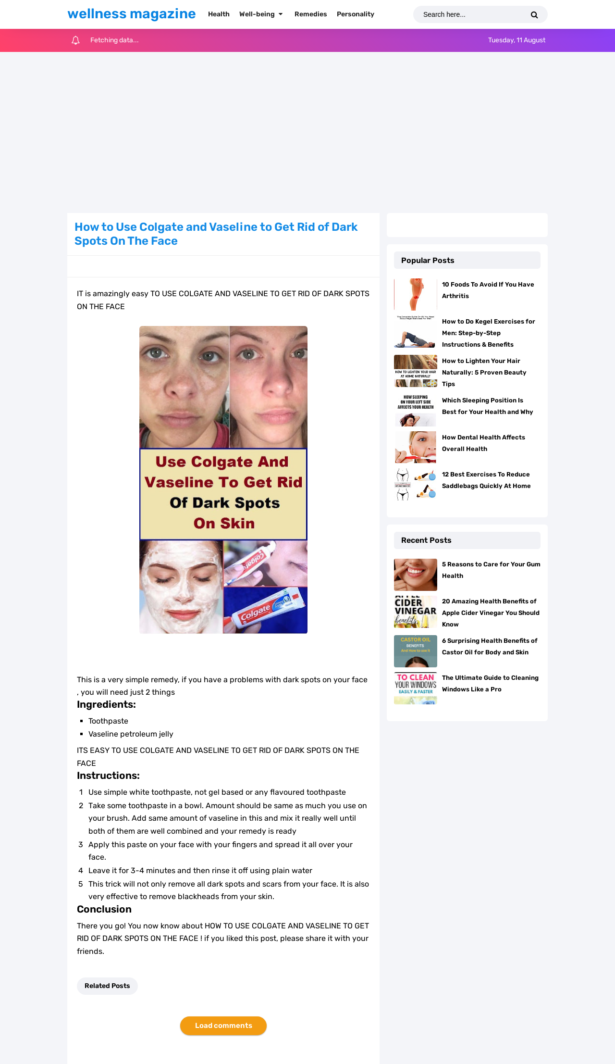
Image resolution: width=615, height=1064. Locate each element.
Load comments (223, 1025)
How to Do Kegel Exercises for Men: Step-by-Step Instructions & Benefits (488, 333)
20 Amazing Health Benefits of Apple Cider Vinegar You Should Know (491, 613)
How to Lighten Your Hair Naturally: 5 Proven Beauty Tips (484, 372)
